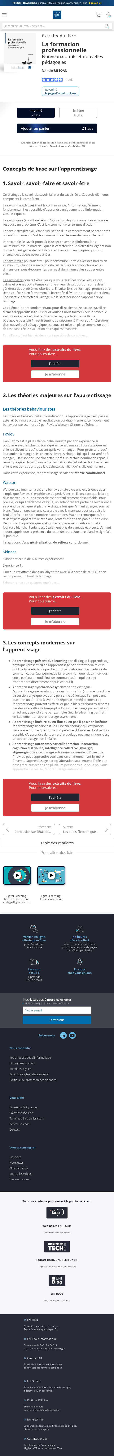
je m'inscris (57, 1020)
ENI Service (34, 1381)
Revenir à (60, 91)
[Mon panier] (98, 15)
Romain (54, 70)
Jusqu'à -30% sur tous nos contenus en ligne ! (57, 3)
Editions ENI (57, 15)
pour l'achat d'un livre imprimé (34, 942)
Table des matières (57, 843)
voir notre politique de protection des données (46, 1003)
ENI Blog (32, 1320)
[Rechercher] (107, 26)
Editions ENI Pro (37, 1400)
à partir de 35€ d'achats (34, 974)
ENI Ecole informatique (42, 1339)
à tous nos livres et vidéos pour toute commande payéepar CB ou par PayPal (80, 943)
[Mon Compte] (108, 15)
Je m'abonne (55, 374)
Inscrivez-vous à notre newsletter (57, 1001)
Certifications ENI (38, 1438)
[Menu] (4, 14)
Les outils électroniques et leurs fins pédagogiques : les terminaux (87, 832)
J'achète (55, 363)
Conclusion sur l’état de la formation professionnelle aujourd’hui (35, 832)
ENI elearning (36, 1419)
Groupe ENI (34, 1358)
